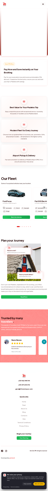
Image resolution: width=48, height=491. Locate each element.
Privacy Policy (6, 487)
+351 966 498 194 (24, 381)
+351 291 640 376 (24, 385)
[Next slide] (44, 207)
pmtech (12, 458)
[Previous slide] (3, 207)
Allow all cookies (39, 484)
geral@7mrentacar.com (24, 389)
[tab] (18, 226)
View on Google (16, 352)
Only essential (27, 484)
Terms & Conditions (15, 487)
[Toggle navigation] (43, 4)
